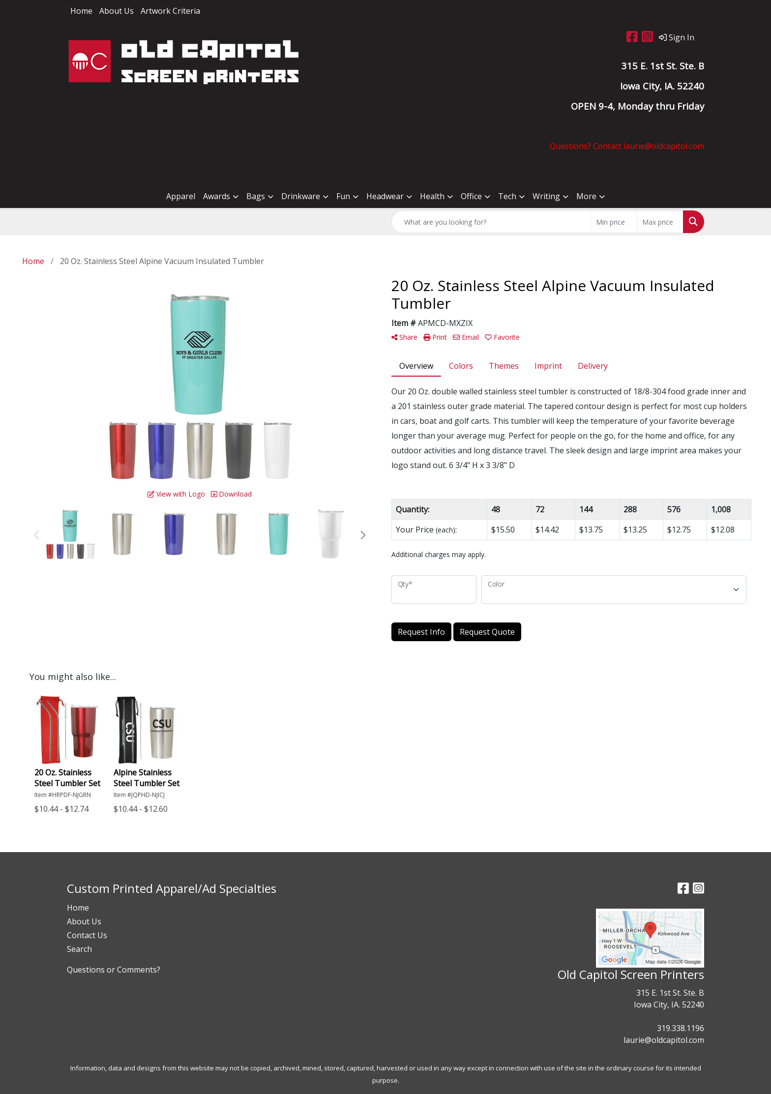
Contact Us (87, 935)
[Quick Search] (491, 221)
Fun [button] (343, 196)
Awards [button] (216, 196)
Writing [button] (546, 196)
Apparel (180, 196)
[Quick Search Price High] (660, 221)
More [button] (586, 196)
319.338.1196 (680, 1028)
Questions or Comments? (113, 969)
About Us (116, 10)
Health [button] (432, 196)
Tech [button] (507, 196)
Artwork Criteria (170, 10)
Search (79, 949)
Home (81, 10)
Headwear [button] (385, 196)
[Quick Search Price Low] (614, 221)
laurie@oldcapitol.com (663, 1040)
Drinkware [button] (300, 196)
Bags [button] (255, 196)
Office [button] (471, 196)
